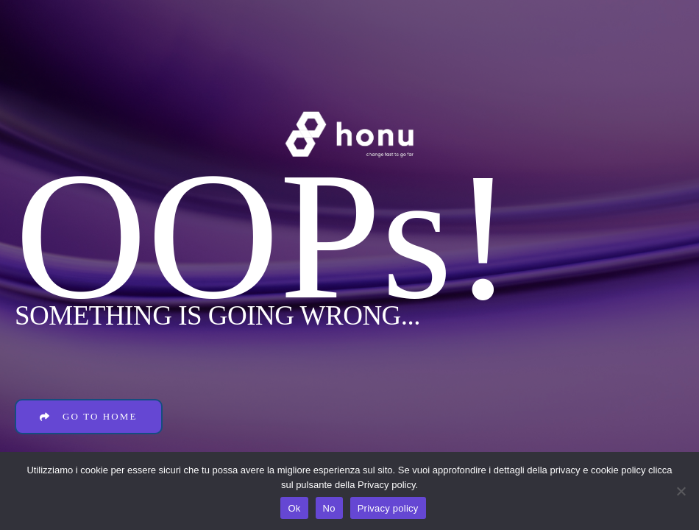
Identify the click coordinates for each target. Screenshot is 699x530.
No (329, 508)
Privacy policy (388, 508)
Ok (294, 508)
